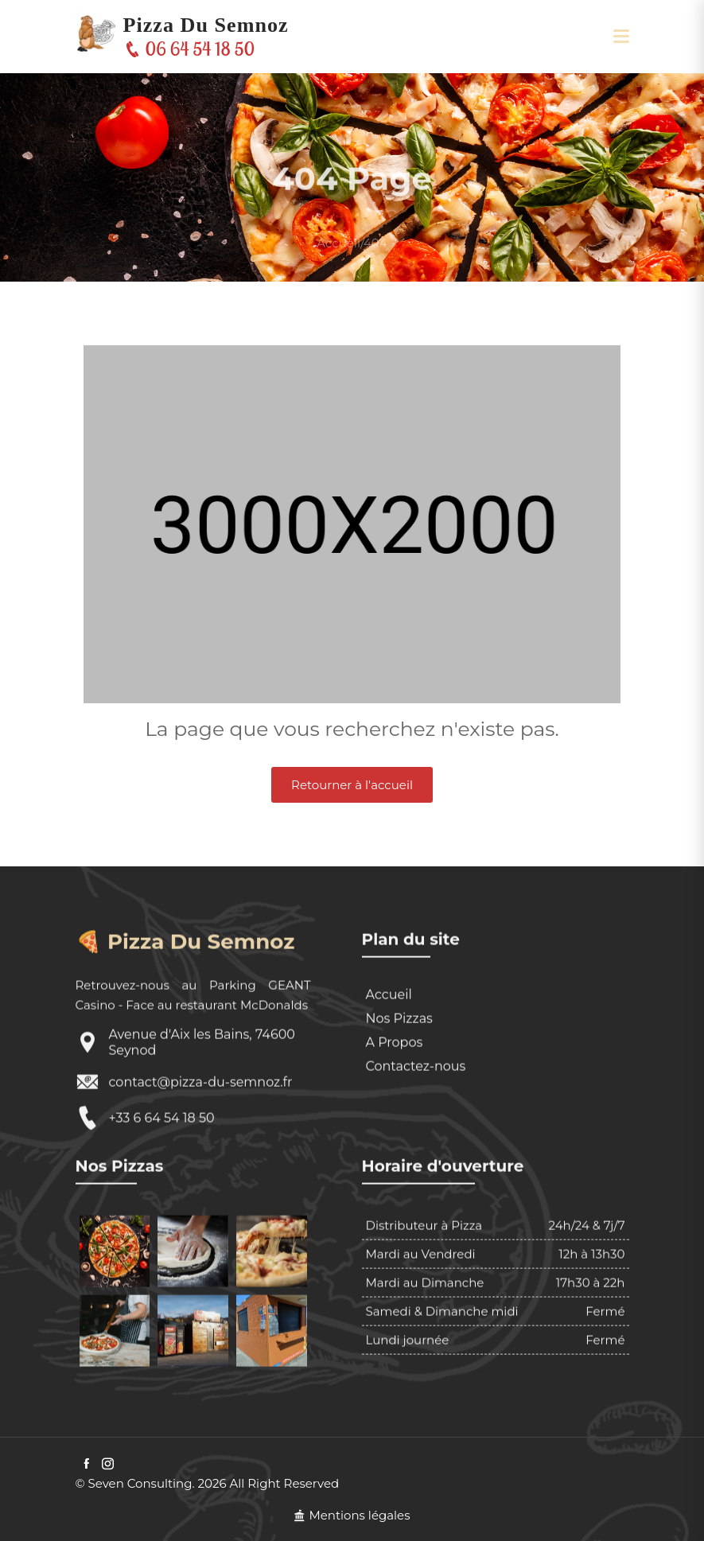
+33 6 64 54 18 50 (162, 1170)
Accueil (338, 262)
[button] (621, 36)
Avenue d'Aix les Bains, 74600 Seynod (202, 1095)
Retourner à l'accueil (352, 784)
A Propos (394, 1095)
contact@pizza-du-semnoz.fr (201, 1134)
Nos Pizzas (399, 1071)
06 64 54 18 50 (191, 48)
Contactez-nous (416, 1119)
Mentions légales (352, 1515)
